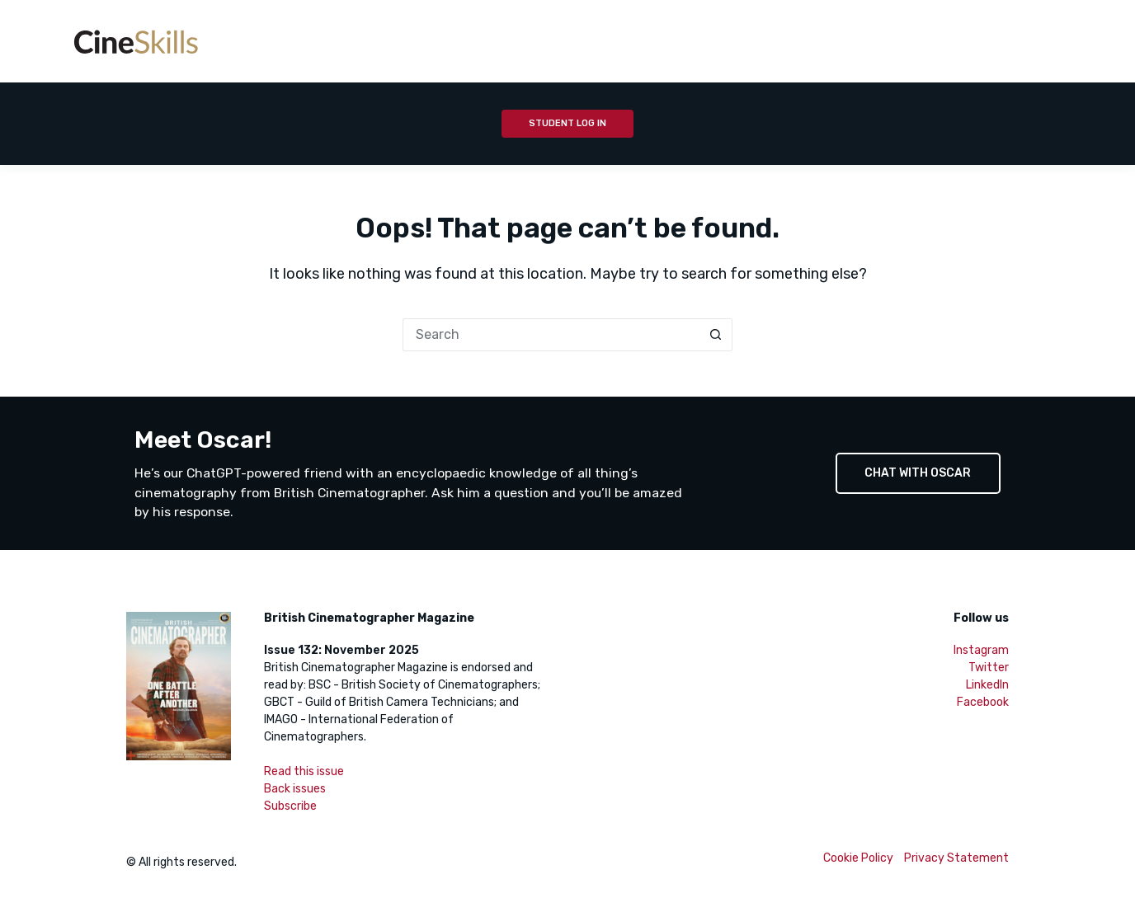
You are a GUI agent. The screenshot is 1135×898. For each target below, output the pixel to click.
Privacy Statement (956, 858)
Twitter (988, 668)
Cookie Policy (858, 858)
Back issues (295, 789)
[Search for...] (551, 334)
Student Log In (567, 123)
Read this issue (304, 771)
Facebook (983, 702)
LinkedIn (987, 685)
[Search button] (715, 334)
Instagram (981, 650)
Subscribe (290, 806)
